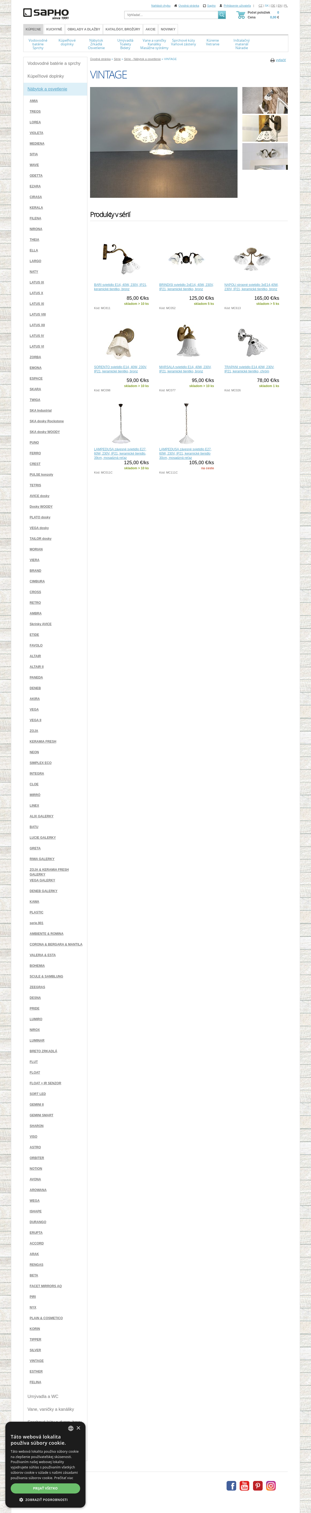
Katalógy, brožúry (123, 29)
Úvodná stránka (188, 5)
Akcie (151, 29)
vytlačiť (281, 60)
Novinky (168, 29)
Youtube (244, 1486)
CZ (261, 5)
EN (280, 5)
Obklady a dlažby (84, 29)
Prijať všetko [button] (45, 1488)
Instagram (271, 1486)
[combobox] (70, 1428)
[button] (45, 1499)
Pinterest (258, 1486)
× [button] (78, 1428)
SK (267, 5)
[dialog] (45, 1465)
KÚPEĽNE (33, 29)
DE (273, 5)
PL (286, 5)
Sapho (211, 5)
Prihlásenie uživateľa (237, 5)
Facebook (231, 1486)
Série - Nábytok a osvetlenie (142, 59)
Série (117, 59)
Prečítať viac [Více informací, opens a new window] (63, 1478)
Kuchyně (54, 29)
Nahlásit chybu (160, 5)
